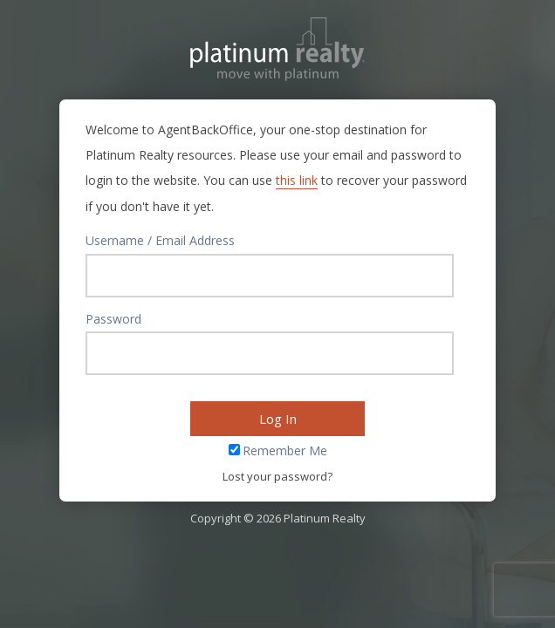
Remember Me (285, 450)
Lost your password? (277, 476)
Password (113, 319)
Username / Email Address (160, 240)
